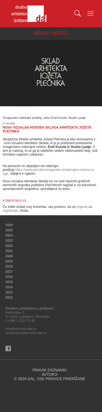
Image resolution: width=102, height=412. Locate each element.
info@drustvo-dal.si (20, 329)
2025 (9, 230)
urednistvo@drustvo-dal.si (25, 333)
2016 (9, 277)
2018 (9, 266)
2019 (9, 261)
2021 (9, 251)
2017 (9, 272)
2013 (9, 292)
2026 (9, 225)
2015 (9, 282)
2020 (9, 256)
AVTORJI (50, 374)
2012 (9, 297)
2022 (9, 246)
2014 (9, 287)
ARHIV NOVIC (51, 33)
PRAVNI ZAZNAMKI (50, 370)
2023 (9, 241)
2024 (9, 235)
